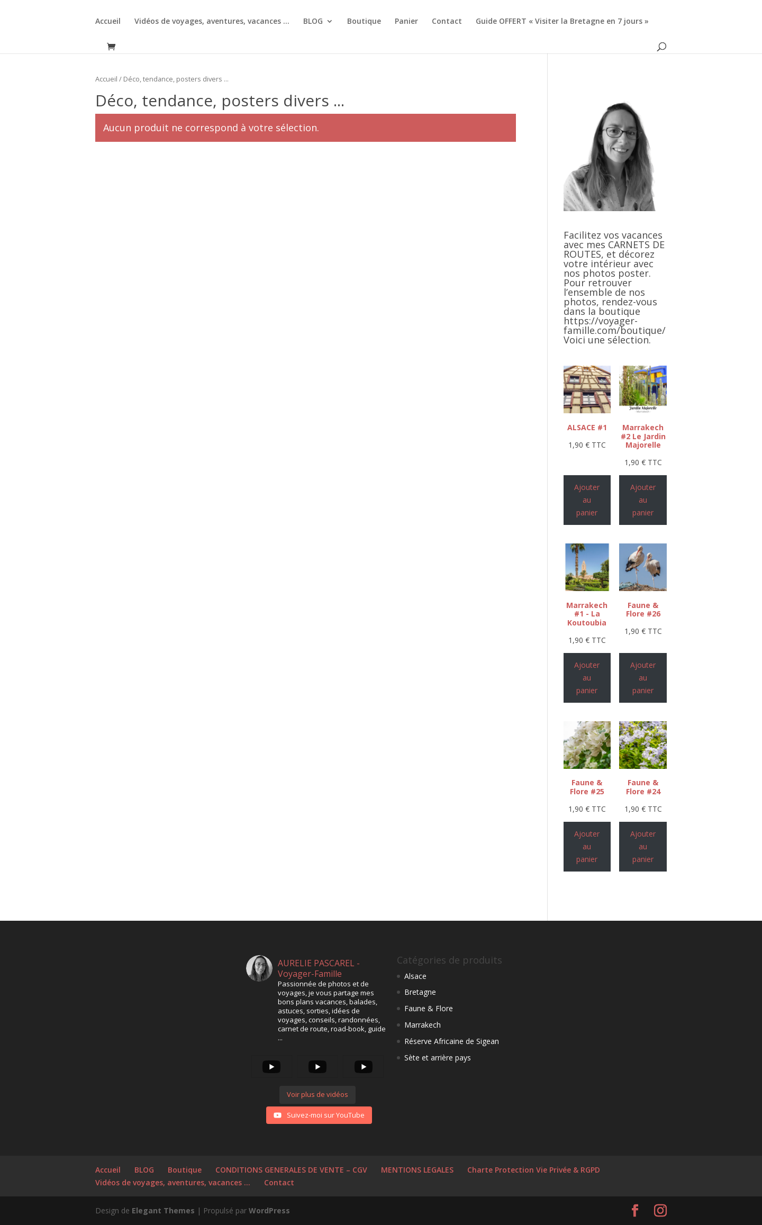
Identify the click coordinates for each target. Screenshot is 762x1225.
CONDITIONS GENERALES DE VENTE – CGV (291, 1170)
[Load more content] (317, 1095)
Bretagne (420, 992)
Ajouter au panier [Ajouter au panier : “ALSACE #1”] (587, 500)
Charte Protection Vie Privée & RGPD (533, 1170)
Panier (406, 21)
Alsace (415, 976)
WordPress (269, 1210)
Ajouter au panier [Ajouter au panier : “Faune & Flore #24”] (643, 846)
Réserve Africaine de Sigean (451, 1041)
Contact (447, 21)
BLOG (313, 21)
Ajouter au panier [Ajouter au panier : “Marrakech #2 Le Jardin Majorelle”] (643, 500)
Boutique (364, 21)
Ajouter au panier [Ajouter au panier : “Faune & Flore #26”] (643, 677)
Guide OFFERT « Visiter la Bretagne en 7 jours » (562, 21)
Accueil (108, 21)
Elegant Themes (163, 1210)
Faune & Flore (428, 1008)
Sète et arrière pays (437, 1057)
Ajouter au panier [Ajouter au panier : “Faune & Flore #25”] (587, 846)
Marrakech (422, 1025)
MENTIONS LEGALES (417, 1170)
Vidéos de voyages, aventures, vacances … (211, 21)
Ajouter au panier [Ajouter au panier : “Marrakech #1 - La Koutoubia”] (587, 677)
